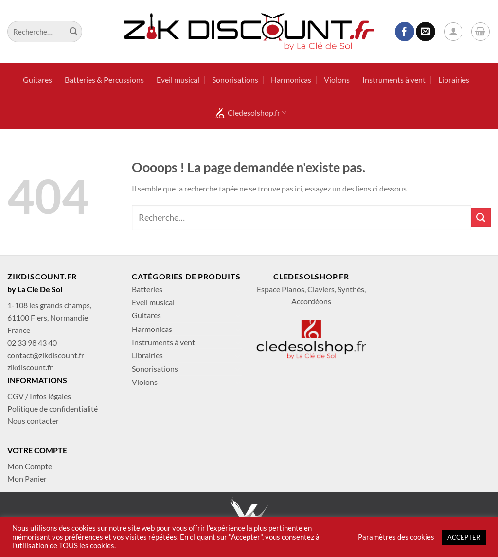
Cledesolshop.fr (250, 113)
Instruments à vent (394, 79)
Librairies (453, 79)
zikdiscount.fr (30, 367)
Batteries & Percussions (104, 79)
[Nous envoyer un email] (425, 31)
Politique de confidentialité (52, 408)
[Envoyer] (73, 31)
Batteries (147, 289)
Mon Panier (27, 478)
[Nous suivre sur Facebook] (404, 31)
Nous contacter (33, 420)
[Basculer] (238, 289)
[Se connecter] (453, 31)
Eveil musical (178, 79)
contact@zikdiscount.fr (45, 355)
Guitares (37, 79)
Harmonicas (291, 79)
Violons (337, 79)
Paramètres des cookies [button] (396, 537)
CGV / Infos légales (39, 395)
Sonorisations (235, 79)
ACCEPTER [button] (463, 537)
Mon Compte (29, 465)
